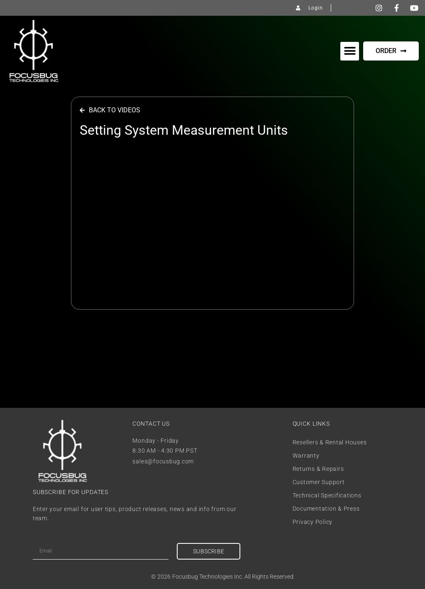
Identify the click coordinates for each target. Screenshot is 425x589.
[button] (349, 51)
